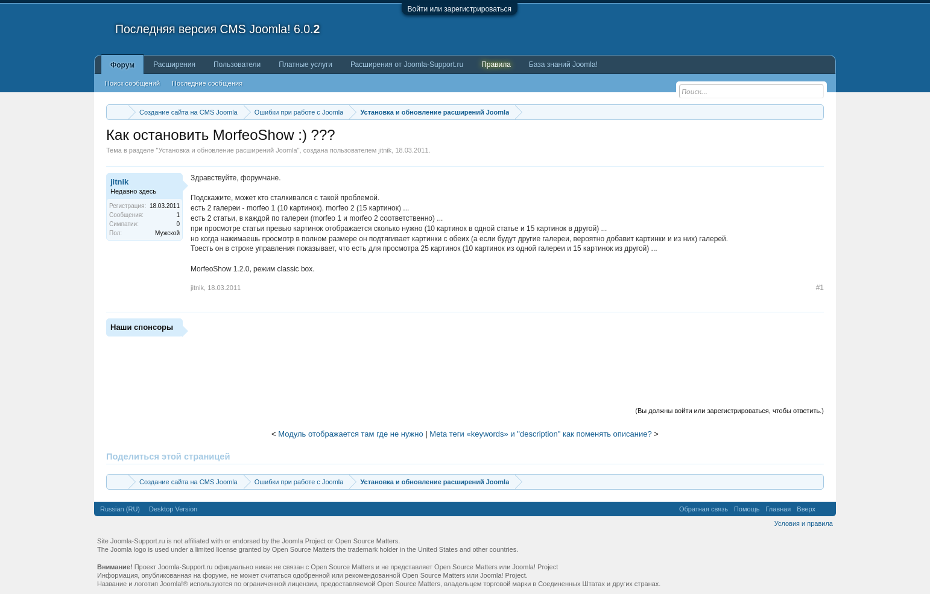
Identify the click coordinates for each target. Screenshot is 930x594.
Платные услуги (305, 64)
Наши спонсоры (141, 327)
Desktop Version (173, 509)
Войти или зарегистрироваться (459, 9)
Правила (496, 64)
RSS (825, 509)
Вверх (806, 509)
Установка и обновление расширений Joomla (227, 150)
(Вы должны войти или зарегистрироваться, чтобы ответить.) (729, 410)
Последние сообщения (207, 83)
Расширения (174, 64)
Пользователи (237, 64)
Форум (122, 65)
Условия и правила (803, 523)
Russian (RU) (120, 509)
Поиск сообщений (132, 83)
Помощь (747, 509)
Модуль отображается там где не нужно (350, 433)
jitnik (384, 150)
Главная (778, 509)
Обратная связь (703, 509)
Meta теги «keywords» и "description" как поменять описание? (540, 433)
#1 (820, 287)
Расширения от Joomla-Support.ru (406, 64)
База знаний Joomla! (563, 64)
